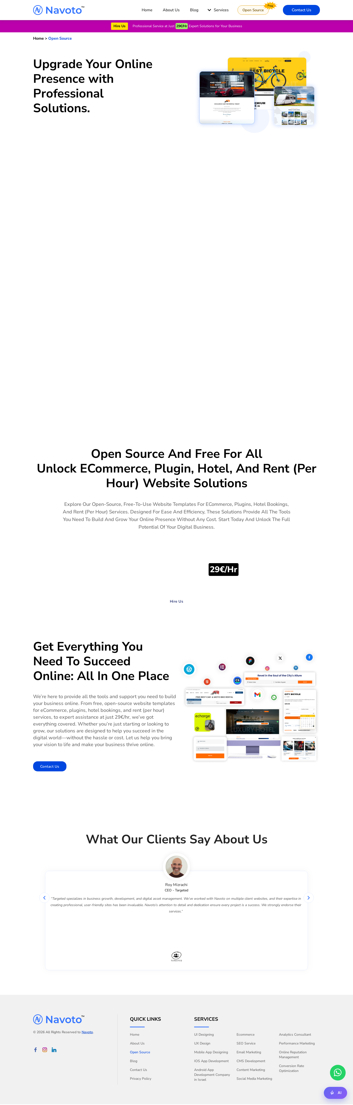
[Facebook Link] (35, 1050)
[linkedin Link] (54, 1050)
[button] (44, 898)
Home (134, 1035)
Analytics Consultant (295, 1035)
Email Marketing (249, 1053)
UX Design (202, 1044)
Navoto (87, 1032)
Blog (133, 1061)
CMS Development (251, 1061)
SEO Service (246, 1044)
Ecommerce (245, 1035)
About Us (137, 1044)
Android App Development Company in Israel (212, 1075)
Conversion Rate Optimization (291, 1069)
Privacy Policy (140, 1079)
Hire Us (119, 26)
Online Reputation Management (293, 1055)
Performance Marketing (297, 1044)
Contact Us (138, 1070)
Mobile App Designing (211, 1053)
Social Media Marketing (254, 1079)
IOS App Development (211, 1061)
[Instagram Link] (44, 1050)
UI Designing (204, 1035)
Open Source (140, 1053)
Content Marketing (251, 1070)
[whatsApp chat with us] (337, 1072)
